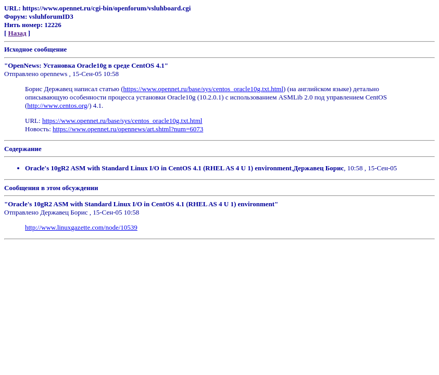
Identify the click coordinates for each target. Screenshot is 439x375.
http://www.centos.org (57, 105)
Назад (17, 33)
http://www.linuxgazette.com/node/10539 (81, 227)
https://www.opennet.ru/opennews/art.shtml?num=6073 (128, 129)
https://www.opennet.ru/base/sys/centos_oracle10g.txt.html (203, 89)
